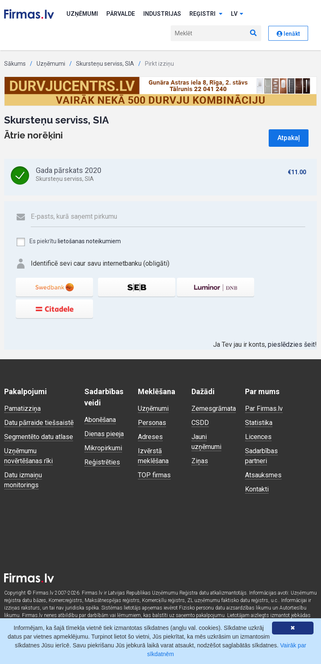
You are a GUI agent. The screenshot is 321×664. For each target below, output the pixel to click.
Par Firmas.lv (264, 408)
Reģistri (206, 13)
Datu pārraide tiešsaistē (39, 423)
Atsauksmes (263, 475)
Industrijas (162, 13)
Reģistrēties (102, 462)
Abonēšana (100, 420)
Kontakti (257, 489)
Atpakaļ (288, 138)
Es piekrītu (68, 242)
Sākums (15, 63)
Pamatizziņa (22, 408)
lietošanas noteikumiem (89, 241)
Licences (258, 437)
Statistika (258, 423)
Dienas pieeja (104, 434)
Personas (152, 423)
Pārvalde (120, 13)
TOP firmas (154, 475)
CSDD (200, 423)
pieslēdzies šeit (291, 344)
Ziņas (199, 461)
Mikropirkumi (103, 448)
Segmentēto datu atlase (38, 437)
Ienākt (288, 33)
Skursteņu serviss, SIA (105, 63)
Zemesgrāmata (213, 408)
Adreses (150, 437)
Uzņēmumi (82, 13)
